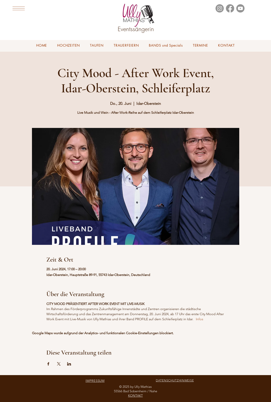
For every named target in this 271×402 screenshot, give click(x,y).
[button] (18, 8)
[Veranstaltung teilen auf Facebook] (48, 364)
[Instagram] (220, 8)
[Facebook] (230, 8)
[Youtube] (240, 8)
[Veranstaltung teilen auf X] (59, 364)
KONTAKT (135, 396)
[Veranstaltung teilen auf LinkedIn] (69, 364)
